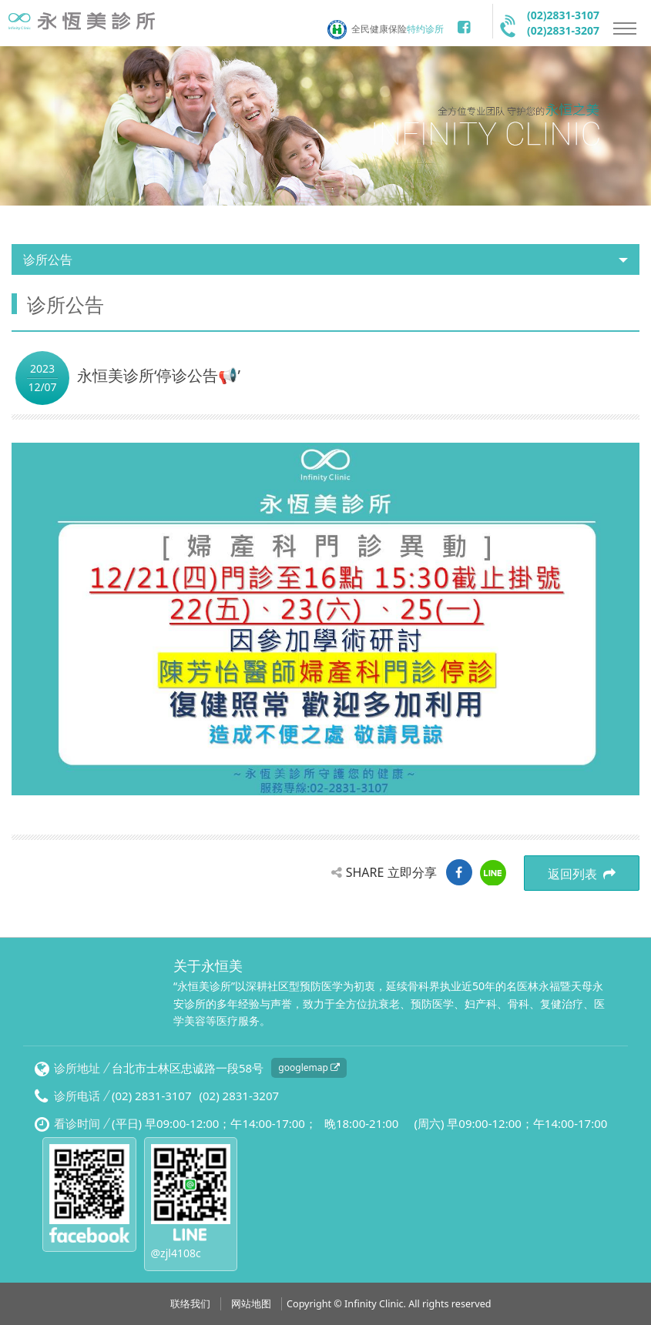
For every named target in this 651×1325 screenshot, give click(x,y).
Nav (624, 28)
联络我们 (190, 1303)
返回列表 (582, 873)
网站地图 (251, 1303)
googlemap (309, 1067)
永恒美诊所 (85, 26)
